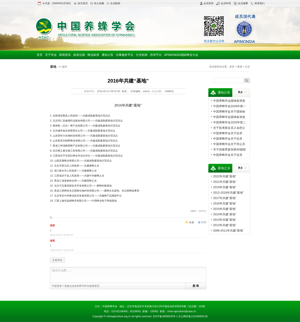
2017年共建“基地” (224, 198)
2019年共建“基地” (224, 187)
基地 (239, 66)
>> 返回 (62, 66)
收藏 (191, 222)
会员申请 (223, 3)
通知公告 (107, 54)
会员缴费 (241, 3)
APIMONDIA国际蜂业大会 (181, 54)
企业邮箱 (113, 3)
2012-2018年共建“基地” (228, 192)
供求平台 (156, 54)
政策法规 (79, 54)
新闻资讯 (65, 54)
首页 (39, 54)
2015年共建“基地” (224, 208)
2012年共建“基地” (224, 225)
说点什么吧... (129, 275)
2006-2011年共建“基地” (228, 230)
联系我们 (258, 3)
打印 (203, 222)
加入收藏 (97, 3)
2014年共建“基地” (224, 214)
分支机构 (142, 54)
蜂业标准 (93, 54)
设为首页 (81, 3)
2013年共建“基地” (224, 219)
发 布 (195, 285)
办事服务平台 (124, 54)
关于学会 (51, 54)
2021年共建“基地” (224, 181)
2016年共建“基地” (224, 203)
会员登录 (207, 3)
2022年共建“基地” (224, 176)
